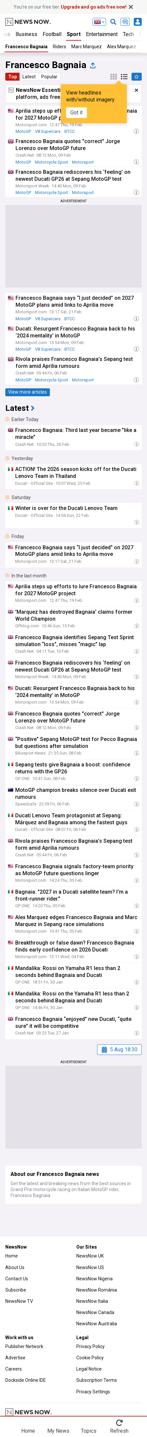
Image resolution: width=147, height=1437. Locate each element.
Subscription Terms (96, 1380)
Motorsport (83, 162)
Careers (13, 1369)
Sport (74, 34)
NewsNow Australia (96, 1323)
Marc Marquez (86, 46)
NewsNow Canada (95, 1312)
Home (11, 1256)
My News (58, 1431)
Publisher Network (24, 1346)
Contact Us (16, 1278)
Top (12, 76)
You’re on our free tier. (70, 7)
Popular (49, 76)
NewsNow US (90, 1267)
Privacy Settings (93, 1391)
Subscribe (15, 1290)
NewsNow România (96, 1290)
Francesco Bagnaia (26, 46)
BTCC (69, 131)
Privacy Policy (90, 1346)
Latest (29, 76)
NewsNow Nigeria (94, 1278)
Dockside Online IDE (25, 1380)
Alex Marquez (121, 46)
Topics (88, 1431)
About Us (14, 1267)
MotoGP (23, 131)
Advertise (15, 1357)
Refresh (119, 1431)
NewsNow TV (19, 1301)
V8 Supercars (47, 131)
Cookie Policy (90, 1357)
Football (52, 34)
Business (26, 34)
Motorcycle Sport (51, 162)
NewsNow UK (90, 1256)
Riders (59, 46)
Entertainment (102, 34)
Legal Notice (89, 1369)
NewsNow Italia (92, 1301)
